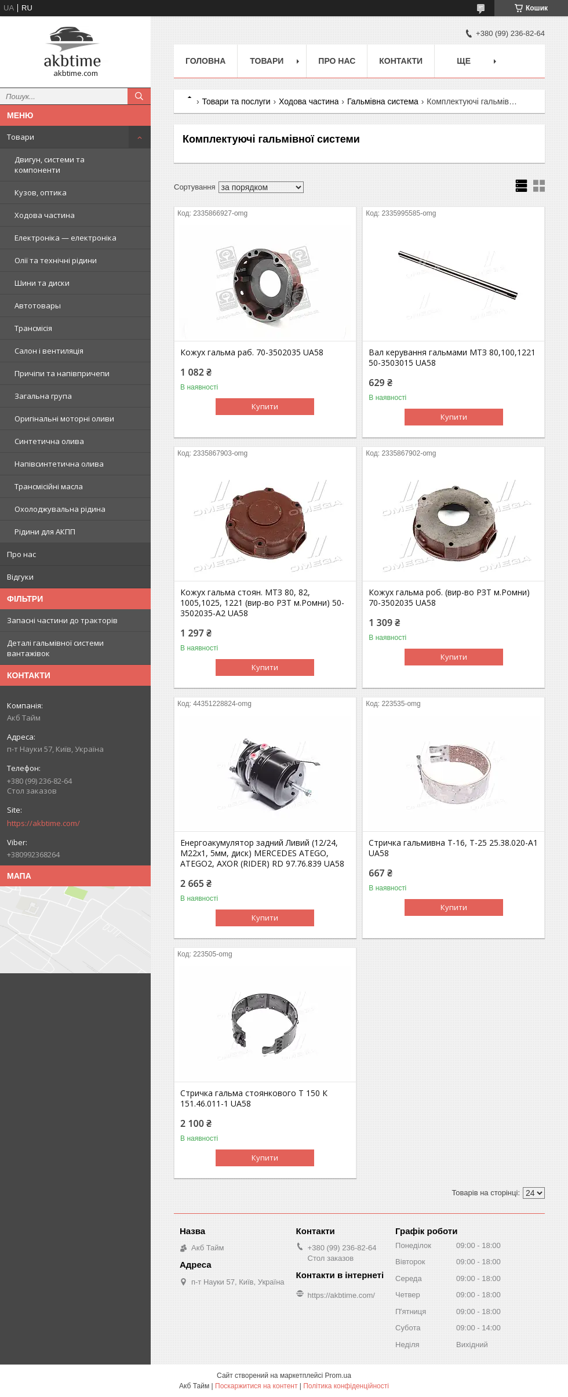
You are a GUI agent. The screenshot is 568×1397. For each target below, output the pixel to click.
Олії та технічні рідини (55, 260)
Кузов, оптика (40, 192)
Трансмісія (33, 328)
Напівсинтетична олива (59, 464)
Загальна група (43, 396)
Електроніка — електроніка (65, 237)
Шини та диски (42, 283)
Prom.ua (338, 1375)
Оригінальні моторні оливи (64, 418)
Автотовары (37, 305)
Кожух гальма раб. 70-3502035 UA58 (251, 352)
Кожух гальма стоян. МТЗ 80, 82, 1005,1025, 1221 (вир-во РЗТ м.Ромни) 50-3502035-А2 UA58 (262, 603)
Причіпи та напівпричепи (62, 373)
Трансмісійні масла (48, 486)
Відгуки (20, 577)
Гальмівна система (382, 101)
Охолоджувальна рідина (59, 509)
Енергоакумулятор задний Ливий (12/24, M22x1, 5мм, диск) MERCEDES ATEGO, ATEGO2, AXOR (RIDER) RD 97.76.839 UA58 (262, 853)
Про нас (21, 554)
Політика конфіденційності (346, 1386)
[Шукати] (139, 96)
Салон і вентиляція (48, 350)
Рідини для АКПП (44, 531)
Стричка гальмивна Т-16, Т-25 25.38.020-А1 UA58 (453, 848)
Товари (20, 137)
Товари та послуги (236, 101)
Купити (265, 406)
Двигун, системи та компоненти (49, 164)
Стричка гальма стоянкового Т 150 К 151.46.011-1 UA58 (253, 1098)
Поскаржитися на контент (256, 1386)
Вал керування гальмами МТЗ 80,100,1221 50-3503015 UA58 (452, 357)
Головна (205, 61)
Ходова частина (44, 215)
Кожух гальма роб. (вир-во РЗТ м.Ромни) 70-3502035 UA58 (449, 597)
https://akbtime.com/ (43, 823)
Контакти (401, 61)
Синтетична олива (49, 441)
